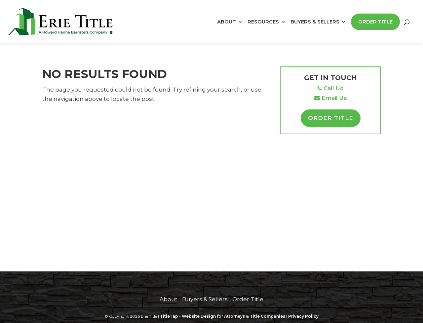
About (226, 22)
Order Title (375, 22)
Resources (263, 22)
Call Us (330, 88)
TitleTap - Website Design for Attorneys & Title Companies (222, 316)
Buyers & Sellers (314, 22)
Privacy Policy (303, 316)
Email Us (330, 98)
